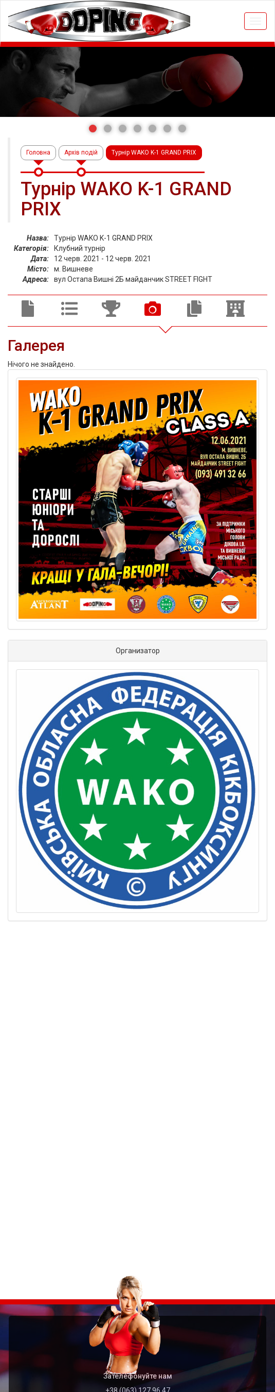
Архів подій (81, 152)
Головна (38, 152)
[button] (92, 128)
